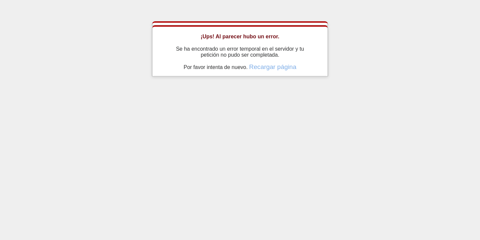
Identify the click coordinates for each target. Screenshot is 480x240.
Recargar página (272, 66)
